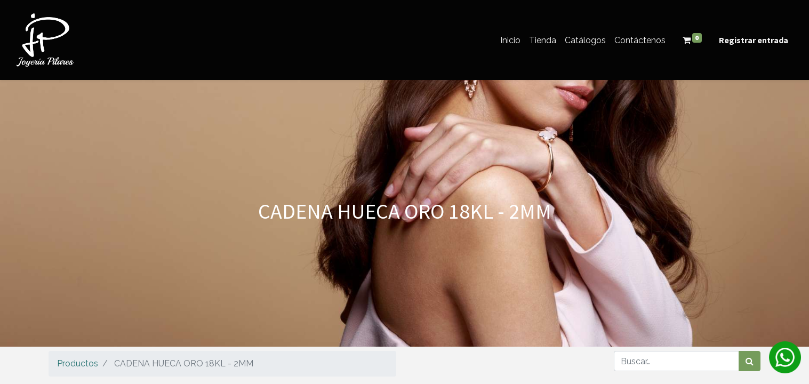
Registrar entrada (753, 40)
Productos (77, 363)
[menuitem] (510, 40)
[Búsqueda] (749, 361)
